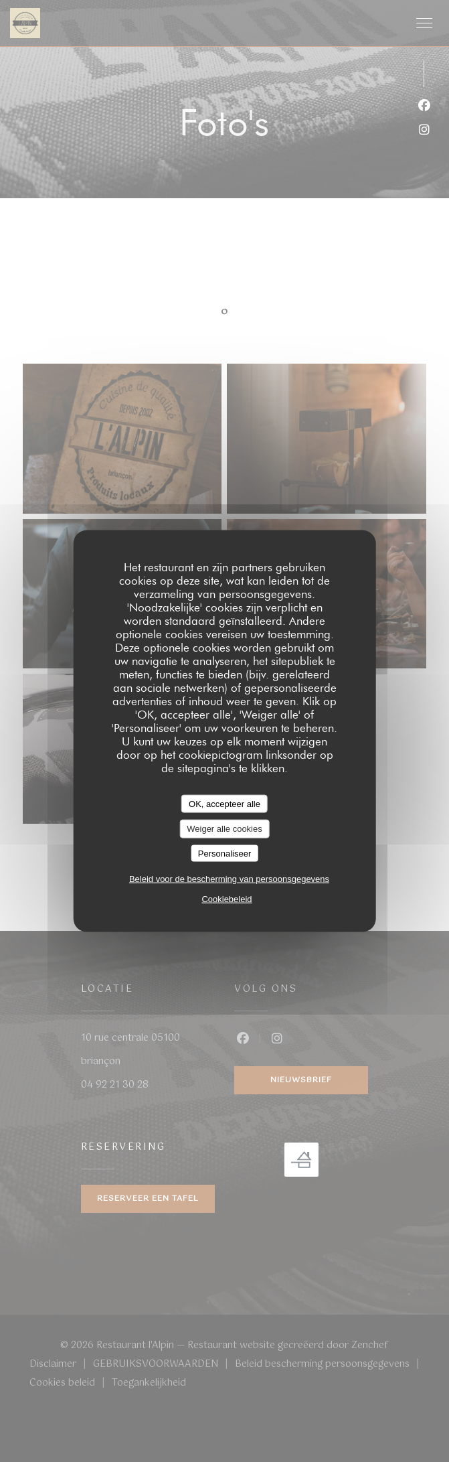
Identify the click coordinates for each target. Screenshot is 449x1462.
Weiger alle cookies (224, 829)
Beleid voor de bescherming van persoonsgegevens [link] (229, 879)
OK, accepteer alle (224, 803)
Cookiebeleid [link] (226, 899)
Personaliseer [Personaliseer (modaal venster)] (225, 853)
